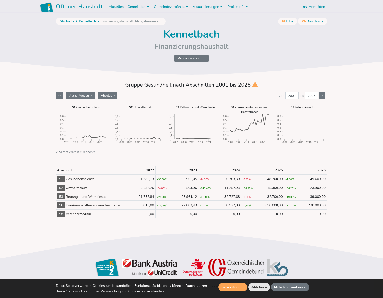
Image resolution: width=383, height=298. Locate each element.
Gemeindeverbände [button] (171, 6)
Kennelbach (87, 21)
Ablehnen (259, 287)
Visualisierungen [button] (208, 6)
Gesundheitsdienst (86, 107)
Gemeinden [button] (139, 6)
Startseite (67, 21)
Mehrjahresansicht (190, 58)
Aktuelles (116, 6)
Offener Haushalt (79, 7)
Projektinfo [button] (238, 6)
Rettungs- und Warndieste (195, 107)
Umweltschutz (140, 107)
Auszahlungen (79, 95)
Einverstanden (233, 287)
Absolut (107, 95)
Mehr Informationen (290, 287)
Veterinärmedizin (304, 107)
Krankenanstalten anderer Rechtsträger (249, 109)
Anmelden (314, 6)
